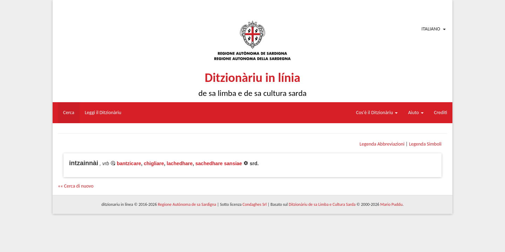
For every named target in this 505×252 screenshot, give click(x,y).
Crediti (440, 112)
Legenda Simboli (425, 144)
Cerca (68, 112)
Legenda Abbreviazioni (381, 144)
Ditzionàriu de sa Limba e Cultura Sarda (322, 204)
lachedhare (180, 163)
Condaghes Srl (254, 204)
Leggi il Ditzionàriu (103, 112)
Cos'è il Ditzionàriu (376, 112)
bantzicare (129, 163)
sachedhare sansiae (218, 163)
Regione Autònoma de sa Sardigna (187, 204)
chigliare (154, 163)
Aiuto (416, 112)
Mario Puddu (391, 204)
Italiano (431, 29)
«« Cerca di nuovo (76, 186)
